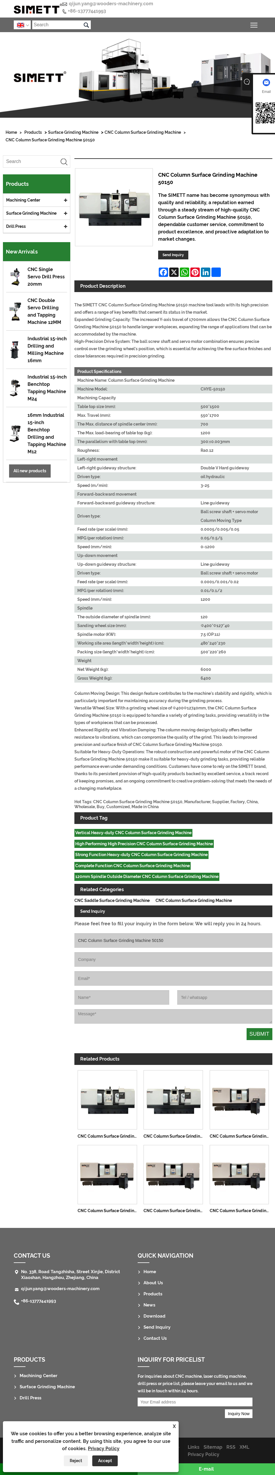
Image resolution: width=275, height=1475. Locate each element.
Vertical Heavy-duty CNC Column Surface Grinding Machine (133, 832)
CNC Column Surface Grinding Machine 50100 (109, 1136)
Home (11, 132)
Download (154, 1316)
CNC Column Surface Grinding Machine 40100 (109, 1210)
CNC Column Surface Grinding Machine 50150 (50, 140)
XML (244, 1447)
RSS (230, 1447)
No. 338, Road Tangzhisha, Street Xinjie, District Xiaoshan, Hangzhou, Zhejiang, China (70, 1274)
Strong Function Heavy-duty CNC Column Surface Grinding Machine (141, 854)
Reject (76, 1460)
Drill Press (16, 226)
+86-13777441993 (87, 11)
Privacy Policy (103, 1448)
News (149, 1305)
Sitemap (213, 1447)
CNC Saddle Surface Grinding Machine (112, 900)
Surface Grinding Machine (73, 132)
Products (33, 132)
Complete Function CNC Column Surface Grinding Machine (132, 865)
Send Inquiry (173, 255)
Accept (105, 1460)
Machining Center (23, 200)
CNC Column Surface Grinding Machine (143, 132)
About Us (153, 1282)
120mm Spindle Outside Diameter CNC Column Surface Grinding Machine (146, 876)
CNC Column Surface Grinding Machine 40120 (175, 1210)
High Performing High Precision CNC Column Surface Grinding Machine (144, 843)
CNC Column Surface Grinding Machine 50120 (175, 1136)
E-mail (206, 1469)
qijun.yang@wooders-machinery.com (111, 3)
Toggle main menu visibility (254, 24)
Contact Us (32, 1255)
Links (193, 1447)
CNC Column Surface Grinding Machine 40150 (241, 1210)
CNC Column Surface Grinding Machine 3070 (241, 1136)
